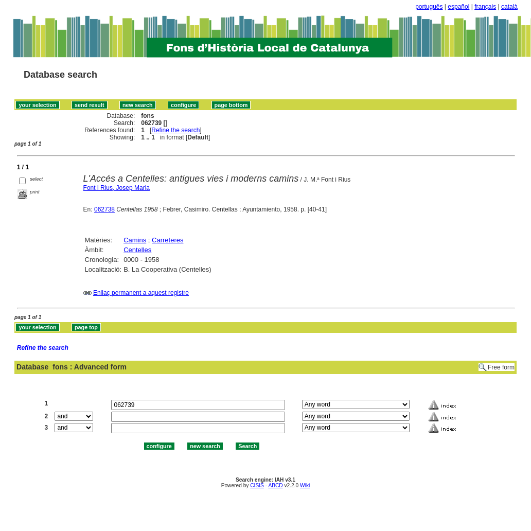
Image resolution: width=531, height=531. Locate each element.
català (509, 6)
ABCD (275, 485)
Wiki (305, 485)
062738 (104, 209)
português (428, 6)
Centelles (137, 250)
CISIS (257, 485)
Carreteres (167, 240)
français (485, 6)
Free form (501, 367)
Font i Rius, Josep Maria (116, 187)
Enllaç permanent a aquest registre (141, 292)
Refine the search (175, 130)
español (458, 6)
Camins (134, 240)
